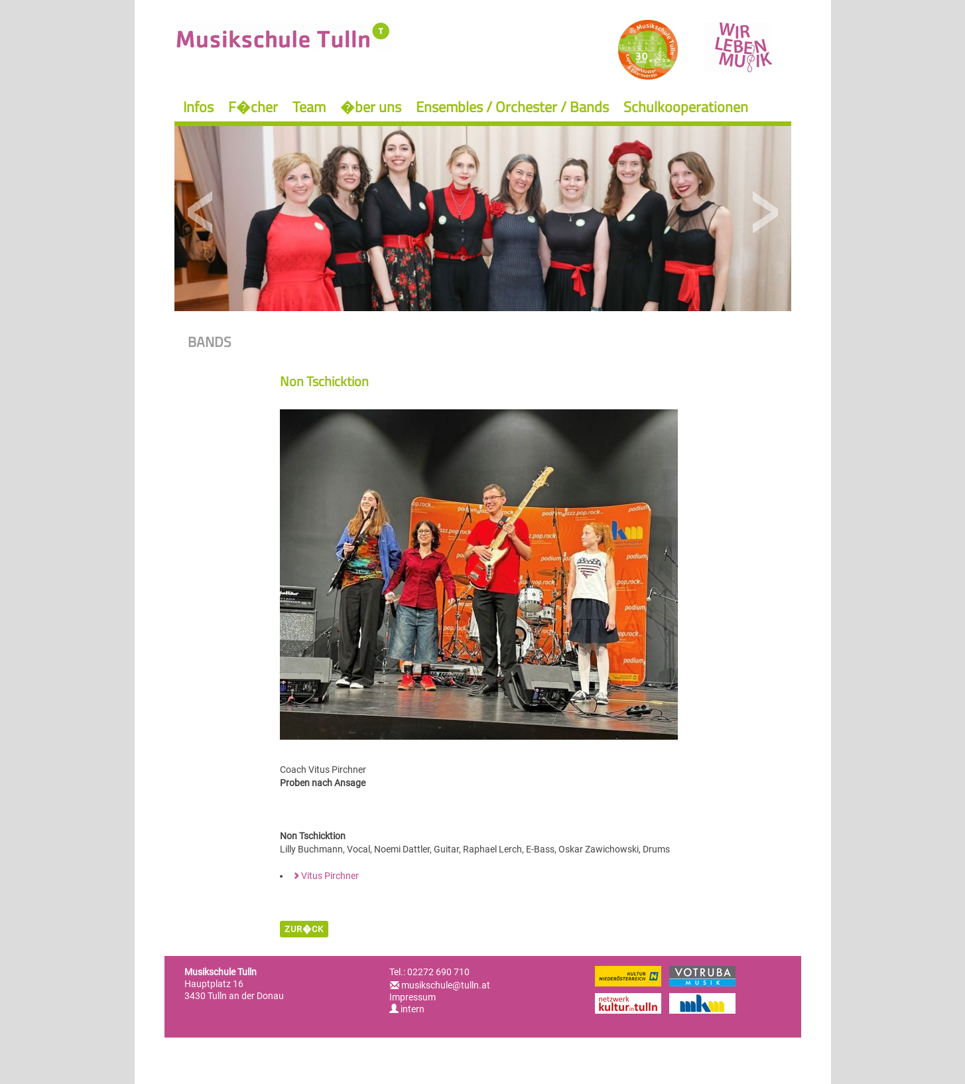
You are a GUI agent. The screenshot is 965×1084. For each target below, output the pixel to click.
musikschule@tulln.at (445, 985)
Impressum (412, 997)
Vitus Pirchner (330, 875)
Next (765, 212)
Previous (201, 212)
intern (406, 1009)
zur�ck (304, 929)
